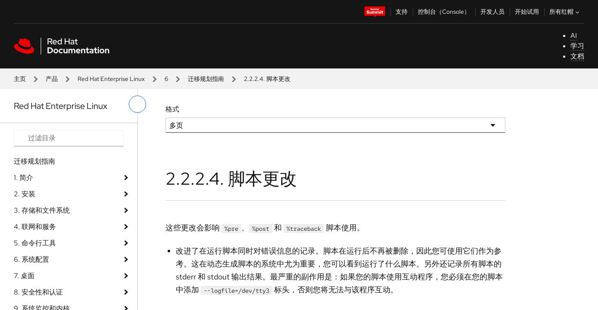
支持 (402, 12)
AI (573, 35)
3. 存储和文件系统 (42, 210)
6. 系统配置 (31, 259)
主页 (20, 79)
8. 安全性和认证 (38, 292)
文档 (577, 56)
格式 (172, 109)
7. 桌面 (24, 275)
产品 (52, 79)
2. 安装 (24, 193)
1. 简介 (23, 177)
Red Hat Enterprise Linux (111, 79)
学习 (577, 45)
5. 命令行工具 (35, 243)
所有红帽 (565, 12)
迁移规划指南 (206, 79)
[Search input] (69, 138)
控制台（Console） (444, 12)
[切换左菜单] (137, 104)
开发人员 (492, 12)
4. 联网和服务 (35, 226)
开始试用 (527, 12)
